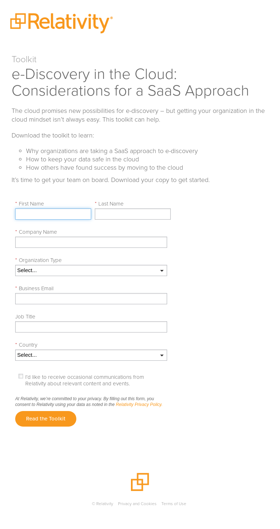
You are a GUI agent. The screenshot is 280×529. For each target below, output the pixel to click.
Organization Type (38, 260)
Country (26, 345)
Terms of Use (173, 503)
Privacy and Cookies (137, 503)
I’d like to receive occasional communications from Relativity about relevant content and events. (84, 380)
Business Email (34, 288)
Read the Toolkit (45, 419)
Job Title (25, 317)
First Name (29, 204)
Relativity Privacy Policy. (139, 404)
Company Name (36, 232)
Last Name (109, 204)
